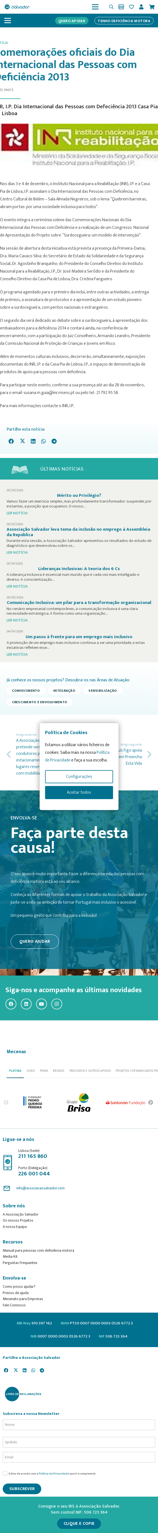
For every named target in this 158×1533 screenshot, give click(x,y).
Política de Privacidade (54, 1473)
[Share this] (12, 441)
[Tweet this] (22, 441)
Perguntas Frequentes (20, 1263)
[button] (111, 7)
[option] (33, 1102)
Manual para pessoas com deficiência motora (38, 1250)
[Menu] (95, 7)
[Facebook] (10, 1003)
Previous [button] (6, 1102)
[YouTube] (41, 1003)
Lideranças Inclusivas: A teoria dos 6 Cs (79, 569)
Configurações (79, 776)
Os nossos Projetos (18, 1220)
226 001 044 (34, 1173)
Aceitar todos (79, 792)
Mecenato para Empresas (23, 1299)
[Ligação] (122, 7)
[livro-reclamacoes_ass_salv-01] (23, 1394)
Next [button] (150, 1102)
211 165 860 (32, 1156)
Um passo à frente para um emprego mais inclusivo (79, 637)
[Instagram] (56, 1003)
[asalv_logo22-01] (17, 7)
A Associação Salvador (20, 1214)
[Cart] (151, 7)
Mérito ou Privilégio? (79, 495)
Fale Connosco (14, 1305)
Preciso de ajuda (16, 1293)
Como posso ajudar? (19, 1286)
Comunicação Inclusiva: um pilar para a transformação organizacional (79, 602)
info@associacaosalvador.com (40, 1188)
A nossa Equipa (15, 1227)
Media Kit (10, 1256)
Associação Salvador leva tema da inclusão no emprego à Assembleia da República (78, 531)
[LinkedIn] (26, 1003)
